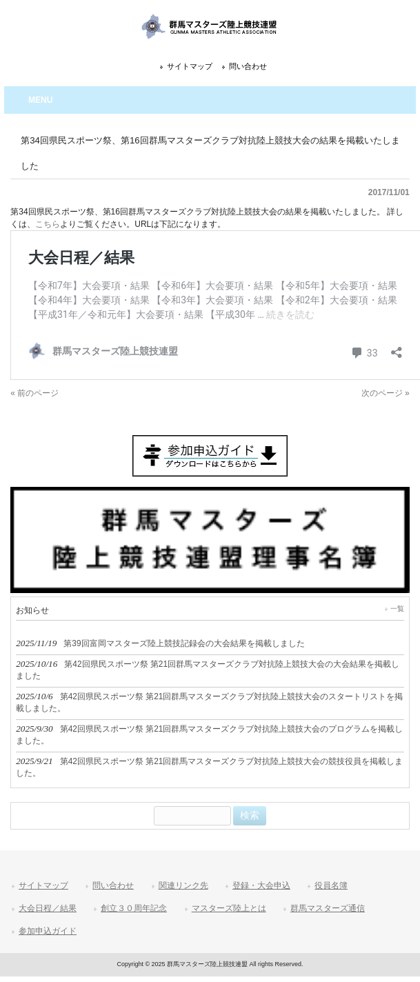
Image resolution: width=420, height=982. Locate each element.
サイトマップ (189, 66)
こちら (47, 224)
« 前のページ (34, 393)
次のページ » (385, 393)
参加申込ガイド (48, 931)
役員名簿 (331, 885)
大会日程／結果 (48, 908)
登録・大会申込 (261, 885)
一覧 (397, 608)
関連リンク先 (183, 885)
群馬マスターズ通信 (327, 908)
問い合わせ (248, 66)
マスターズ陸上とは (229, 908)
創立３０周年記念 (134, 908)
